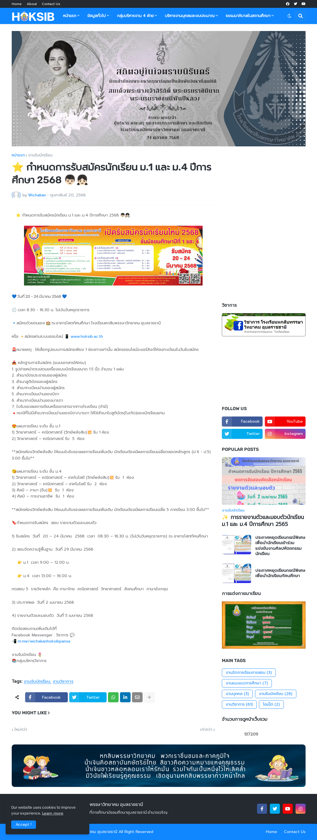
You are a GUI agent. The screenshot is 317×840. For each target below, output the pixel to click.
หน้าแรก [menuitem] (69, 16)
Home (17, 3)
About (32, 3)
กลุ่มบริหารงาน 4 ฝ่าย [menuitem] (135, 16)
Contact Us (51, 3)
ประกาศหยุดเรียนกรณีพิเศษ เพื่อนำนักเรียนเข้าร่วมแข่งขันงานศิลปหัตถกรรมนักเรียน (280, 546)
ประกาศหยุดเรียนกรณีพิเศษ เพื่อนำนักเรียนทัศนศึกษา (280, 573)
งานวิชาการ (63, 681)
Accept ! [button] (24, 824)
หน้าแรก (18, 155)
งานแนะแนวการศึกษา (247, 683)
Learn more (52, 813)
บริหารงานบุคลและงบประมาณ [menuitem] (190, 16)
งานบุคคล (237, 694)
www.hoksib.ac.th (87, 336)
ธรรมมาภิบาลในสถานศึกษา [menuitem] (248, 16)
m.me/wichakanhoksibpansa (45, 641)
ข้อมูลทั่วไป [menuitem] (96, 16)
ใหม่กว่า (21, 730)
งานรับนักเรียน (40, 155)
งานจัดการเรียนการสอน (249, 673)
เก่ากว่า (206, 730)
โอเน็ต (271, 704)
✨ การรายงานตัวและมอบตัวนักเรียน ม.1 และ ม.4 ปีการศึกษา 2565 (263, 521)
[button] (289, 16)
